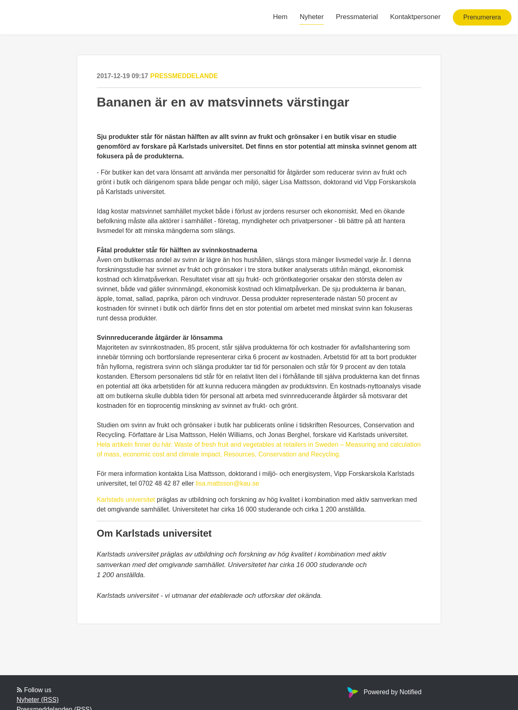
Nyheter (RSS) (38, 699)
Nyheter (311, 17)
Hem (280, 17)
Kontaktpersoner (415, 17)
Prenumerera (482, 17)
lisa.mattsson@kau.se (227, 483)
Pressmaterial (357, 17)
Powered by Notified (383, 692)
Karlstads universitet (126, 499)
